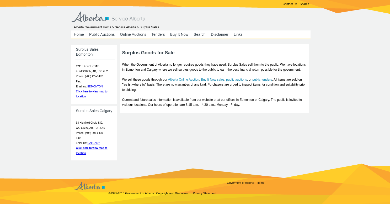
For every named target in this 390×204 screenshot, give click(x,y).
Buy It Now (179, 34)
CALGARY (93, 143)
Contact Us (290, 4)
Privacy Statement (204, 193)
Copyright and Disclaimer (172, 193)
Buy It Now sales (212, 79)
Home (79, 34)
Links (238, 34)
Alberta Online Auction (183, 79)
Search (304, 4)
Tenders (158, 34)
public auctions (236, 79)
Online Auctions (133, 34)
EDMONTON (95, 86)
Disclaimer (219, 34)
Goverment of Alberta (240, 182)
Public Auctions (102, 34)
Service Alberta (125, 27)
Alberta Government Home (92, 27)
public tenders (262, 79)
